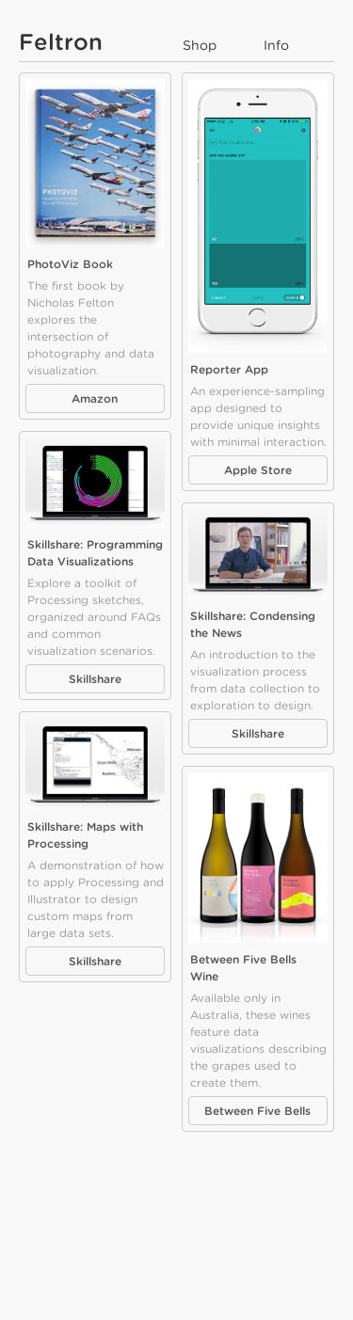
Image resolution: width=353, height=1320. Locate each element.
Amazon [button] (95, 398)
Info (276, 45)
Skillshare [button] (95, 679)
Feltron (61, 42)
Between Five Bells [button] (257, 1111)
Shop (200, 45)
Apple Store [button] (258, 470)
